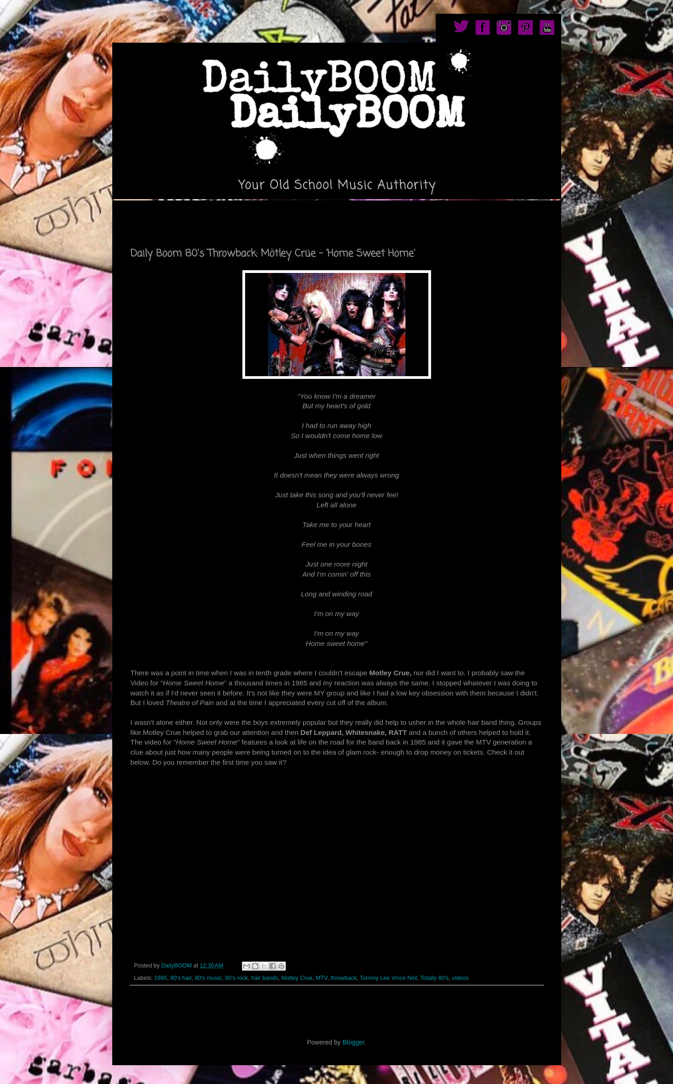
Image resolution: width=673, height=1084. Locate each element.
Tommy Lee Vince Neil (388, 978)
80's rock (236, 978)
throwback (343, 978)
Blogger (353, 1042)
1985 (160, 978)
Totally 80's (434, 978)
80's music (208, 978)
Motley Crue (296, 978)
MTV (321, 978)
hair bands (264, 978)
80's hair (181, 978)
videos (460, 978)
